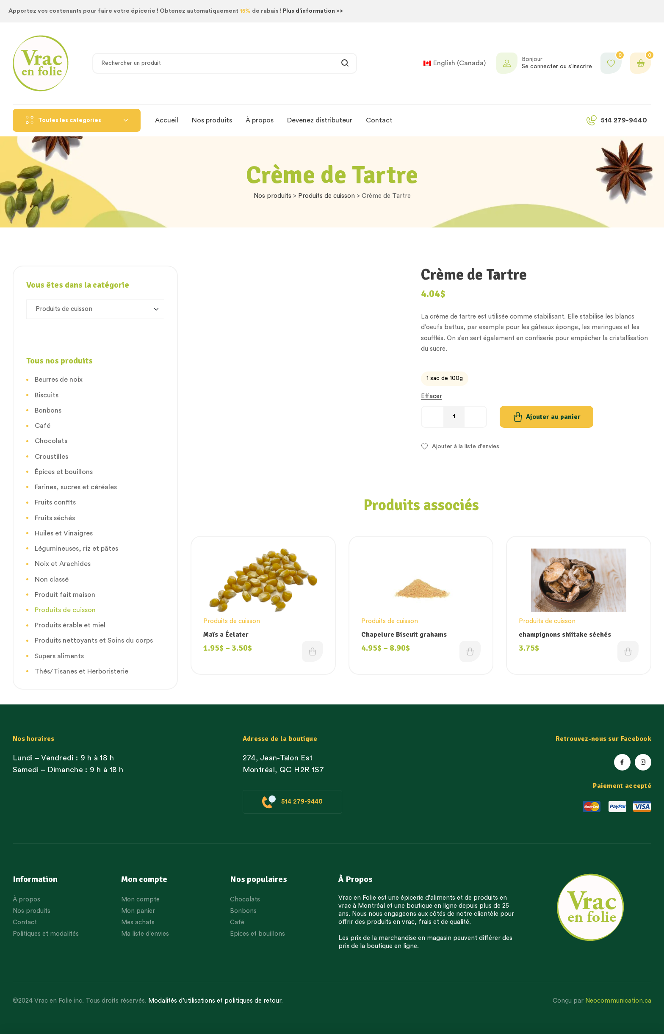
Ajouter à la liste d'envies (465, 446)
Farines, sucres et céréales (76, 487)
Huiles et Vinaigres (64, 533)
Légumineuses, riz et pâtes (76, 548)
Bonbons (48, 410)
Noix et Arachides (63, 563)
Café (42, 425)
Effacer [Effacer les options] (431, 396)
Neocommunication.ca (618, 1001)
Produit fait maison (65, 594)
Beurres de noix (59, 379)
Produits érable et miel (70, 625)
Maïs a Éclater (226, 634)
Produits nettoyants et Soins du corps (94, 640)
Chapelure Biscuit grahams (404, 634)
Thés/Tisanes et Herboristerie (81, 671)
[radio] (444, 378)
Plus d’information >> (313, 11)
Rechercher (345, 63)
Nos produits (272, 196)
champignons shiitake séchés (565, 634)
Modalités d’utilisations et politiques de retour (214, 1001)
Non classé (52, 579)
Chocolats (51, 441)
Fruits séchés (55, 518)
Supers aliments (59, 656)
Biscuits (46, 395)
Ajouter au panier (553, 417)
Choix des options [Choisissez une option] (312, 651)
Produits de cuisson (326, 196)
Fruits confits (55, 502)
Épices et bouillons (64, 471)
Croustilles (51, 456)
